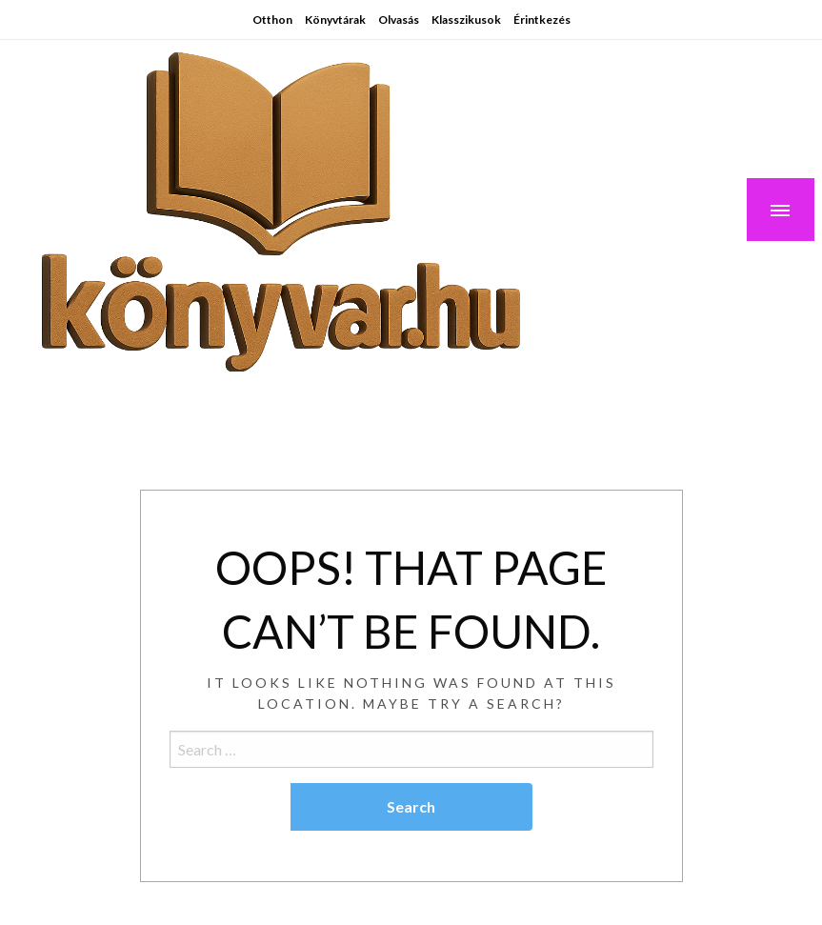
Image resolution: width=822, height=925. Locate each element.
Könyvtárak (335, 19)
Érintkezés (542, 19)
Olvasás (398, 19)
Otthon (272, 19)
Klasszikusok (466, 19)
